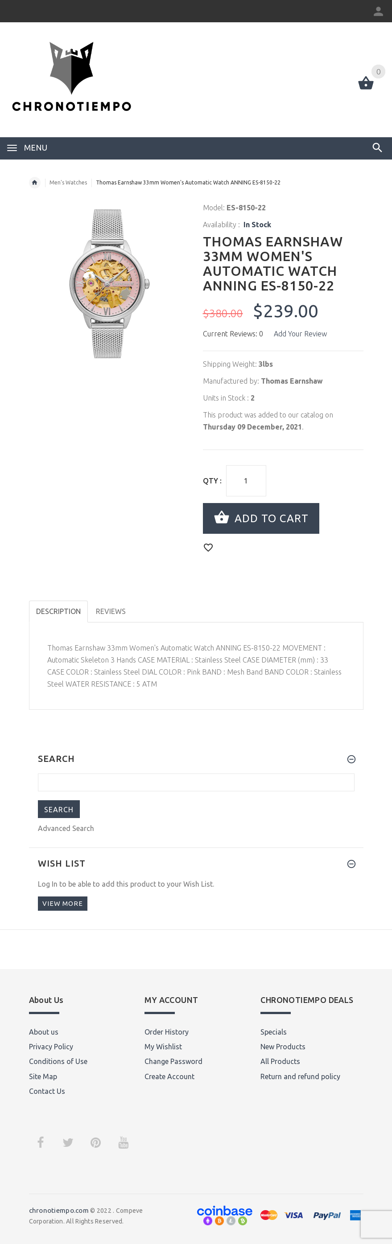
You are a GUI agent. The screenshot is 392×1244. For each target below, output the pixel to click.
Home (35, 182)
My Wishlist (163, 1047)
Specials (273, 1032)
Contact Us (47, 1091)
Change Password (173, 1061)
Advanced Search (66, 828)
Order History (166, 1032)
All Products (280, 1061)
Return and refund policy (300, 1076)
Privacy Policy (51, 1047)
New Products (282, 1047)
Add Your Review (300, 334)
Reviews (111, 611)
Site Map (43, 1076)
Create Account (169, 1076)
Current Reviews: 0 (233, 334)
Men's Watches (68, 182)
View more (62, 903)
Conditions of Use (58, 1061)
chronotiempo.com (59, 1210)
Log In (48, 884)
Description (58, 611)
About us (43, 1032)
